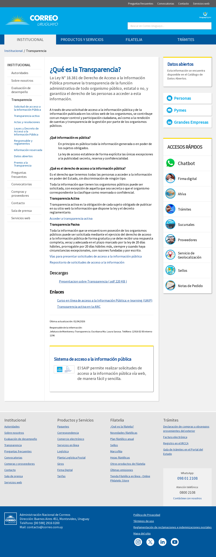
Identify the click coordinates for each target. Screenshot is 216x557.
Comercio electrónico (70, 439)
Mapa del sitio (142, 533)
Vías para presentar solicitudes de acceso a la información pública (96, 256)
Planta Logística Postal (71, 457)
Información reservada (28, 150)
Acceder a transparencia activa (71, 218)
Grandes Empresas (191, 122)
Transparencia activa (27, 116)
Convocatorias (13, 457)
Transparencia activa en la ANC (79, 306)
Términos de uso (143, 521)
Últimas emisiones (121, 470)
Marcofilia (116, 451)
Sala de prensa (13, 476)
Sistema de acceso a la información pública (92, 359)
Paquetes (63, 426)
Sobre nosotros (14, 433)
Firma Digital (65, 470)
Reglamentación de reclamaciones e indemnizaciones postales (172, 527)
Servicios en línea (68, 445)
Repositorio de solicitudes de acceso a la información (87, 262)
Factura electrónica (175, 437)
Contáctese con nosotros (187, 498)
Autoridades (12, 426)
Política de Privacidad (146, 515)
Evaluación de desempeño (20, 439)
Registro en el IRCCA (175, 443)
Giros (60, 464)
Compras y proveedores (19, 464)
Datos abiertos (23, 156)
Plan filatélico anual (122, 439)
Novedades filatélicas (123, 433)
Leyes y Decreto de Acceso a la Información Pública (26, 131)
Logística (63, 451)
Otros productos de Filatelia (127, 464)
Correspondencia (68, 433)
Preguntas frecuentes (18, 451)
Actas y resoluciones (27, 122)
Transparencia (36, 51)
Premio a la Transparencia (22, 164)
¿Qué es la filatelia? (122, 426)
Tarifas (61, 476)
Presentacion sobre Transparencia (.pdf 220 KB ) (93, 281)
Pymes (180, 110)
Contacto (10, 470)
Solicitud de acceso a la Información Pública (27, 108)
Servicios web (13, 482)
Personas (182, 98)
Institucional (13, 51)
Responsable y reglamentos (23, 142)
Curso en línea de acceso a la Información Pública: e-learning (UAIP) (104, 300)
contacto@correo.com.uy (45, 527)
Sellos (114, 445)
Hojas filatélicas (120, 457)
